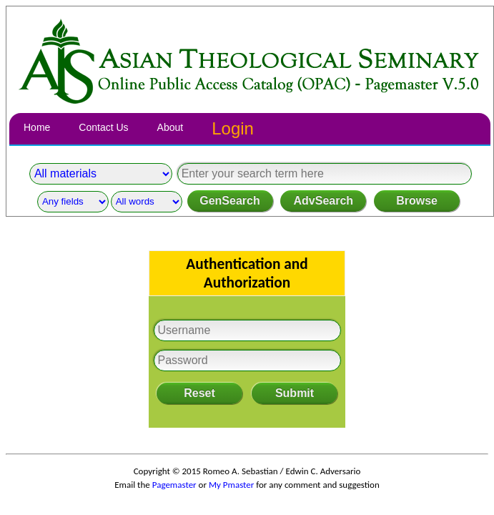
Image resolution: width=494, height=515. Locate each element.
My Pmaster (231, 484)
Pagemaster (174, 484)
